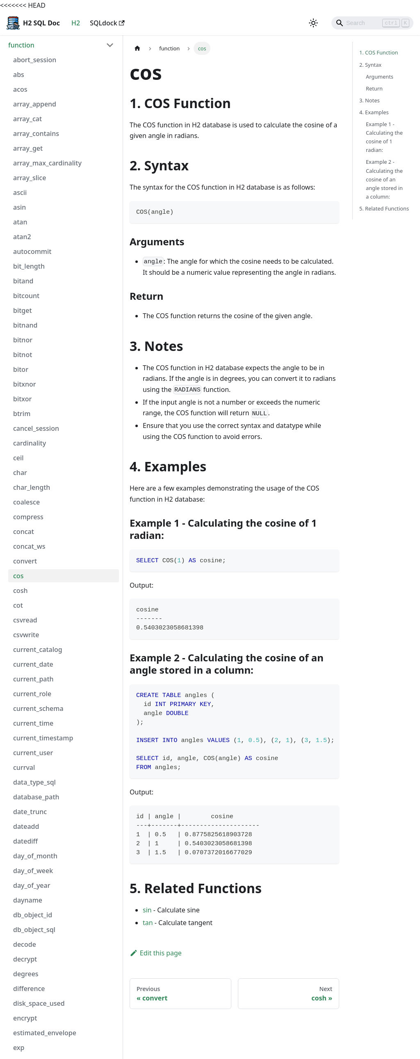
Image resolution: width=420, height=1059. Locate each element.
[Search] (372, 22)
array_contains (36, 133)
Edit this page (156, 952)
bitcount (26, 295)
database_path (36, 796)
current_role (32, 693)
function (21, 45)
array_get (28, 148)
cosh (20, 590)
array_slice (29, 177)
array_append (34, 104)
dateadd (26, 826)
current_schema (38, 708)
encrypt (25, 1018)
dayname (27, 900)
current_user (33, 752)
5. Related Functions (384, 208)
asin (19, 207)
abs (18, 74)
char (20, 472)
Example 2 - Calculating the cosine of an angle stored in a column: (384, 179)
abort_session (34, 59)
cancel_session (36, 428)
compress (28, 516)
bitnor (22, 339)
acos (20, 89)
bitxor (22, 398)
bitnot (22, 354)
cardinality (29, 443)
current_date (33, 664)
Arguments (379, 76)
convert (25, 561)
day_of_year (31, 885)
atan (20, 221)
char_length (31, 487)
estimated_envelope (44, 1032)
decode (24, 944)
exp (18, 1047)
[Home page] (137, 48)
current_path (33, 678)
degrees (26, 973)
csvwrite (26, 634)
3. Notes (369, 100)
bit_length (29, 266)
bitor (20, 369)
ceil (18, 457)
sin (147, 909)
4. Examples (374, 112)
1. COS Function (378, 52)
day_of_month (35, 855)
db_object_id (32, 914)
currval (24, 767)
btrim (21, 413)
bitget (22, 310)
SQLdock (107, 22)
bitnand (25, 325)
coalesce (26, 502)
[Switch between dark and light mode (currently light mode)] (313, 22)
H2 (75, 22)
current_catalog (37, 649)
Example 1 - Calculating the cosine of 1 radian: (384, 137)
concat (23, 531)
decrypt (25, 959)
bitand (23, 280)
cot (18, 605)
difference (29, 988)
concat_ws (29, 546)
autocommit (32, 251)
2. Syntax (370, 64)
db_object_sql (34, 929)
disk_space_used (39, 1003)
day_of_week (33, 870)
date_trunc (30, 811)
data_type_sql (34, 782)
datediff (25, 841)
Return (374, 88)
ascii (20, 192)
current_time (33, 723)
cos (18, 575)
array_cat (27, 118)
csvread (25, 620)
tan (148, 922)
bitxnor (24, 384)
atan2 (22, 236)
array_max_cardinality (47, 162)
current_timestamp (43, 737)
